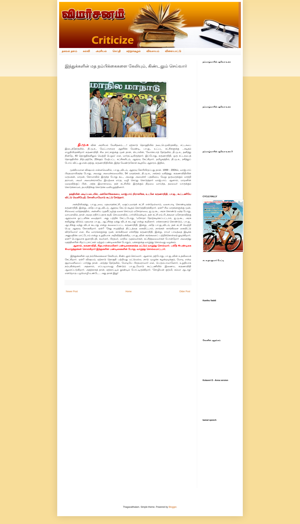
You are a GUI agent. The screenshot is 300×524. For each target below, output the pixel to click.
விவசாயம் (152, 51)
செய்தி (116, 51)
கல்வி (86, 51)
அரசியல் (101, 51)
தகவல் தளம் (69, 51)
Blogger (172, 507)
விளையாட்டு (173, 51)
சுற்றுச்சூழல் (133, 51)
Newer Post (72, 291)
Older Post (184, 291)
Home (129, 291)
